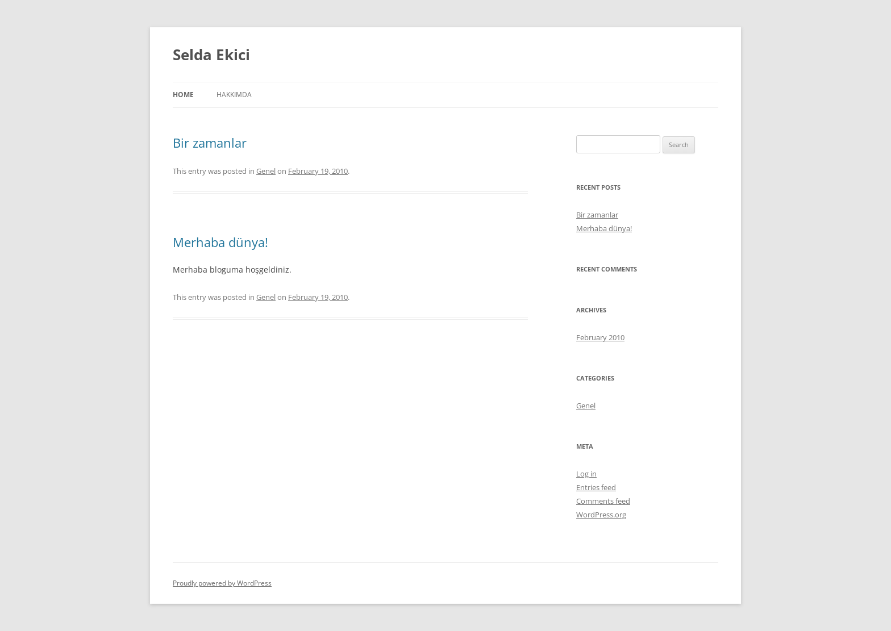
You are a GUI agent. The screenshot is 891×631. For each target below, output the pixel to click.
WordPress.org (601, 514)
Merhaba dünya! (220, 241)
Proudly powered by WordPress (222, 583)
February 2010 (600, 337)
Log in (586, 474)
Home (183, 94)
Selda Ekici (211, 54)
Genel (266, 171)
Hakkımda (234, 94)
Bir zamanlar (210, 142)
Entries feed (596, 487)
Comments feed (603, 501)
